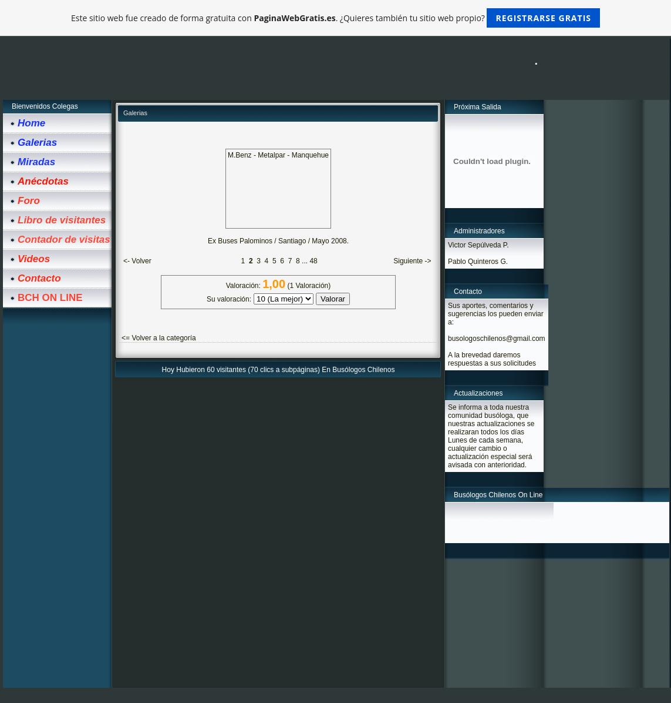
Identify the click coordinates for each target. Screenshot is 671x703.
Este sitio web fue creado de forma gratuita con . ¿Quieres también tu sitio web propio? (335, 18)
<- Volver (137, 261)
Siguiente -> (412, 261)
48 (313, 261)
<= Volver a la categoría (159, 338)
